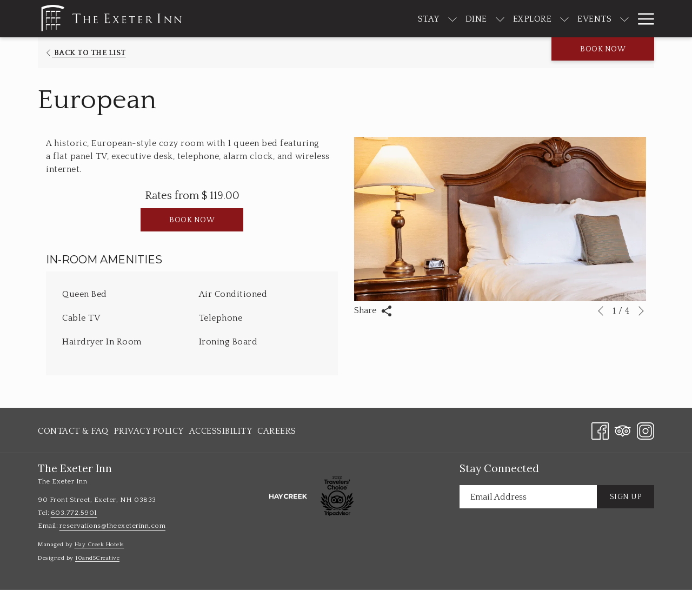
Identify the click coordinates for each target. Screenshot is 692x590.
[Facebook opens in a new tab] (600, 429)
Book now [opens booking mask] (603, 49)
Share (373, 311)
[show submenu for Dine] (467, 18)
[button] (500, 219)
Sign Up (626, 497)
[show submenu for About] (648, 18)
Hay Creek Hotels (99, 544)
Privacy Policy (149, 431)
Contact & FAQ (73, 431)
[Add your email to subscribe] (528, 496)
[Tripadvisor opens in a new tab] (622, 429)
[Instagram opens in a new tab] (645, 429)
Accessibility (220, 431)
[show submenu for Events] (592, 18)
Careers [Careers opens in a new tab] (276, 433)
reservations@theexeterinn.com (112, 525)
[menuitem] (396, 18)
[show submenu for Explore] (532, 18)
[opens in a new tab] (288, 496)
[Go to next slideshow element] (641, 311)
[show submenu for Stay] (420, 18)
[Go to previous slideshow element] (601, 311)
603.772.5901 (74, 512)
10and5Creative (97, 558)
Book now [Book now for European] (192, 220)
